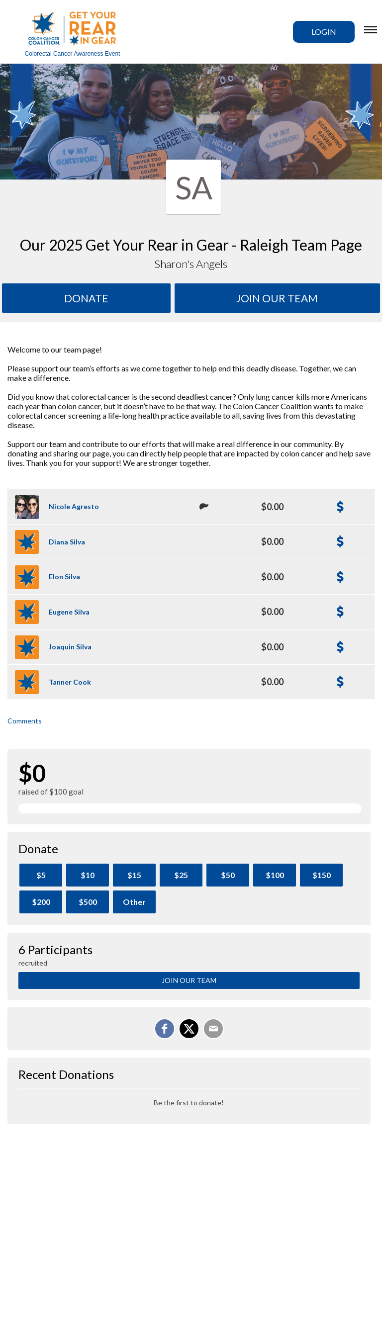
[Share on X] (189, 1028)
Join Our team (277, 298)
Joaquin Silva (70, 646)
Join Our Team (189, 980)
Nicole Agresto (74, 506)
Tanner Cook (70, 682)
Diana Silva (67, 541)
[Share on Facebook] (164, 1028)
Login (323, 31)
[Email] (213, 1028)
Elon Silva (64, 576)
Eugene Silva (69, 612)
